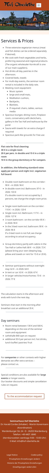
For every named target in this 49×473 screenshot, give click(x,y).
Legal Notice (12, 455)
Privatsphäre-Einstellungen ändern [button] (24, 459)
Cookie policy (36, 455)
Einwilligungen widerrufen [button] (24, 467)
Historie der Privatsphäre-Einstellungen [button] (24, 463)
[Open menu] (38, 5)
